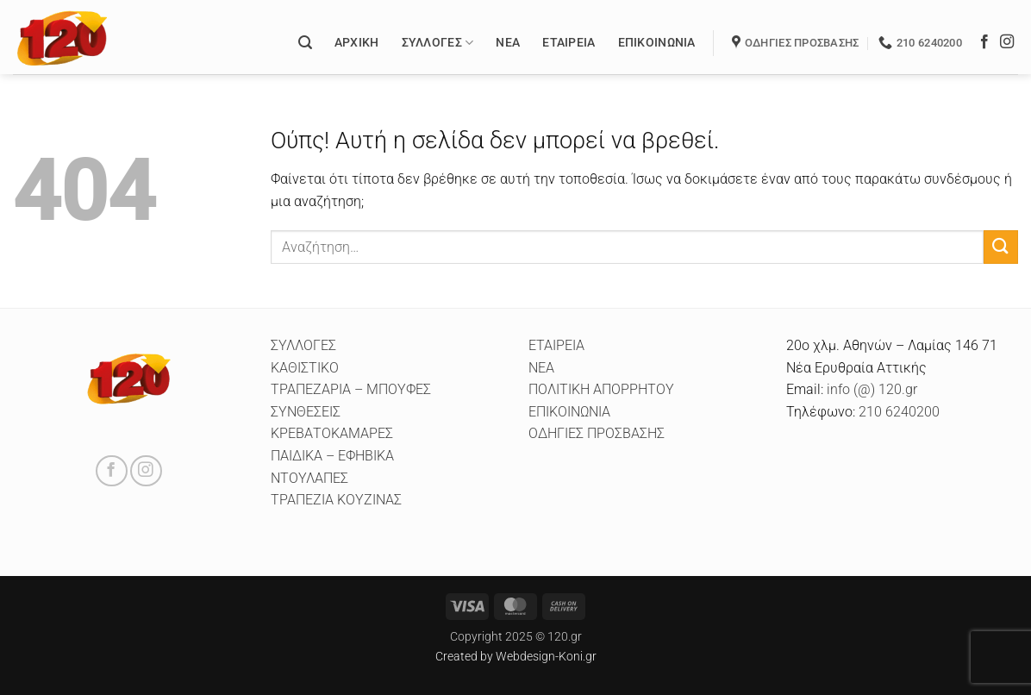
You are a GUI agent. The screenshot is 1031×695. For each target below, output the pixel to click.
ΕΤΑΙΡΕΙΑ (556, 345)
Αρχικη (356, 42)
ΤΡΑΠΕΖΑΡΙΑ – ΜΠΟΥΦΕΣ (351, 389)
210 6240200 (899, 412)
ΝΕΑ (541, 368)
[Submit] (1001, 247)
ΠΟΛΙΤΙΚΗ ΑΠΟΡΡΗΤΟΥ (601, 389)
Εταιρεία (568, 42)
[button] (305, 42)
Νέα (508, 42)
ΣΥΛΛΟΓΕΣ (303, 345)
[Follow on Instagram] (1007, 42)
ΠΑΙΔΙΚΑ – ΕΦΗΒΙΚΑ (332, 456)
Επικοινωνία (657, 42)
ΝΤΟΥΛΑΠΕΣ (309, 478)
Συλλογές (438, 42)
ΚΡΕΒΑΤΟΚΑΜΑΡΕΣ (332, 433)
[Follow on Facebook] (984, 42)
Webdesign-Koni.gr (546, 656)
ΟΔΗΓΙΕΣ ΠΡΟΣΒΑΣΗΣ (596, 433)
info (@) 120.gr (870, 389)
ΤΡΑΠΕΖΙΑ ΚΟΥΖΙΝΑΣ (336, 500)
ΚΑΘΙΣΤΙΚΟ (305, 368)
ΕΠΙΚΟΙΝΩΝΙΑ (569, 412)
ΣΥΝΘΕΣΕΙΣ (306, 412)
